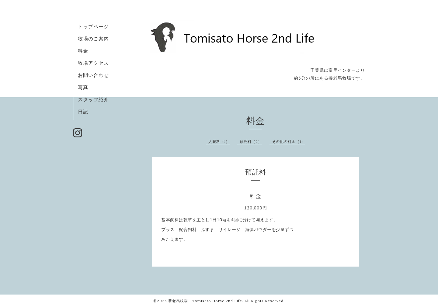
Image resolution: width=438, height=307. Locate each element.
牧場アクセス (93, 63)
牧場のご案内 (93, 39)
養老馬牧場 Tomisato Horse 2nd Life (205, 300)
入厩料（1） (219, 141)
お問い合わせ (93, 75)
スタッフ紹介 (93, 99)
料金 (83, 51)
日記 (83, 112)
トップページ (93, 26)
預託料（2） (251, 141)
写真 (83, 87)
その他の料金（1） (288, 141)
